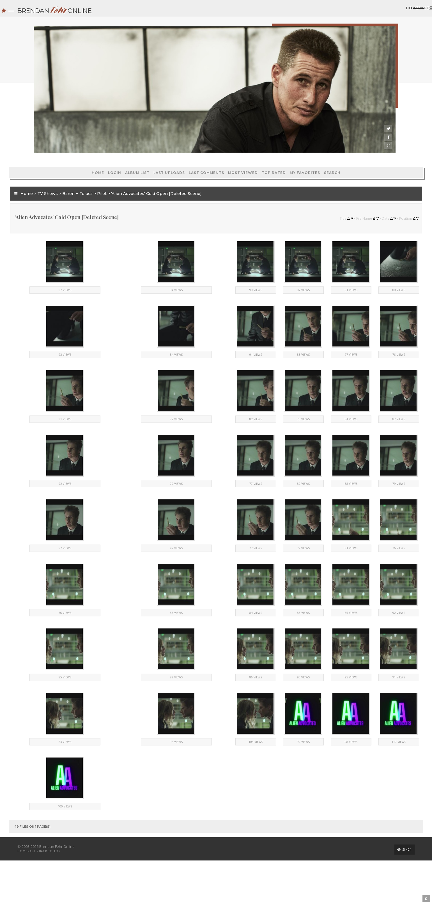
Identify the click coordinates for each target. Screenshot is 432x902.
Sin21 (382, 891)
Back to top (74, 893)
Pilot (127, 179)
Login (64, 152)
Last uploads (118, 152)
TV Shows (72, 179)
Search (282, 152)
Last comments (156, 152)
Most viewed (192, 152)
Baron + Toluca (102, 179)
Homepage (361, 11)
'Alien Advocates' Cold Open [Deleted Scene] (181, 179)
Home (47, 152)
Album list (87, 152)
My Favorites (254, 152)
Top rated (223, 152)
